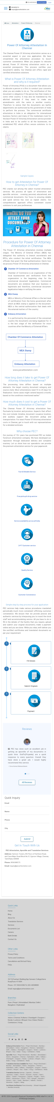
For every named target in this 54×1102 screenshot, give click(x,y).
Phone (7, 820)
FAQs (10, 965)
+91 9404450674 (20, 985)
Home (10, 911)
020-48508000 (31, 2)
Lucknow (17, 1020)
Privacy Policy (13, 954)
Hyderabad (21, 1005)
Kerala (10, 1020)
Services (11, 925)
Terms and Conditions (16, 958)
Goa (29, 1020)
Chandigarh (32, 1018)
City (6, 828)
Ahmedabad (23, 1002)
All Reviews (27, 782)
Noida (40, 1020)
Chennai (17, 1018)
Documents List (14, 929)
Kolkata (24, 1018)
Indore (10, 1018)
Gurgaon (41, 1018)
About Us (11, 918)
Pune (10, 1002)
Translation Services (15, 921)
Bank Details (12, 936)
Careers (11, 932)
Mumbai (32, 1002)
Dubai (35, 1020)
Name (7, 811)
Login (49, 2)
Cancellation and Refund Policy (19, 961)
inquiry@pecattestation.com (23, 989)
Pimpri (15, 1002)
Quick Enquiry (42, 2)
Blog (9, 914)
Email (7, 803)
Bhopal (24, 1020)
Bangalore (11, 1005)
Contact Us (12, 939)
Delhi (38, 1002)
